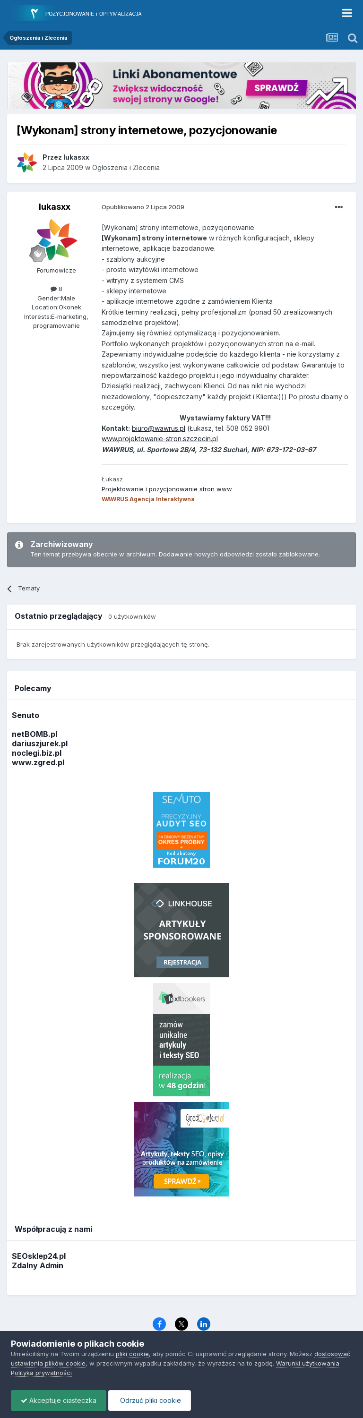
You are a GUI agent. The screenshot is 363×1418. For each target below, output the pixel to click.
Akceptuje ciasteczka (58, 1400)
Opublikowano (143, 207)
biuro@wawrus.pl (158, 428)
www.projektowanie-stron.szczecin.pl (160, 439)
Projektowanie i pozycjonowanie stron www (167, 489)
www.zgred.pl (38, 762)
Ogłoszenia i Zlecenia (126, 167)
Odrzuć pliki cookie (149, 1400)
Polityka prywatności (41, 1372)
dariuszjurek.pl (40, 743)
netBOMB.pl (34, 734)
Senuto (25, 715)
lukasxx (54, 207)
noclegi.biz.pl (36, 753)
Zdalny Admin (37, 1265)
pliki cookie (132, 1354)
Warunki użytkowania (307, 1363)
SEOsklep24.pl (39, 1256)
